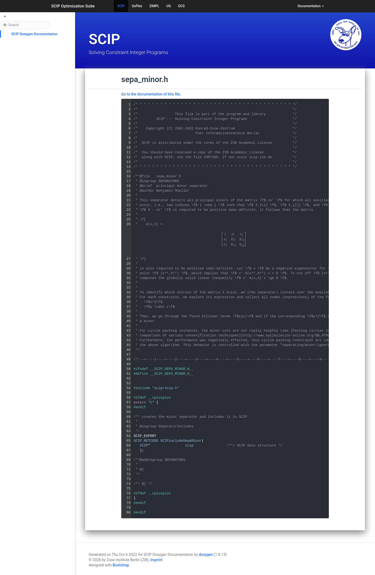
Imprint (156, 560)
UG (168, 6)
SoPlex (137, 6)
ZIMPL (154, 6)
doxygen (206, 555)
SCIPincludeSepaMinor (181, 441)
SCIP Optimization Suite (73, 6)
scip (189, 445)
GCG (181, 6)
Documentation (311, 6)
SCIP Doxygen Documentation (34, 34)
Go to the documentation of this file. (151, 94)
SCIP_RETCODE (145, 441)
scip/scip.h (165, 388)
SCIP (121, 6)
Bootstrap (121, 565)
